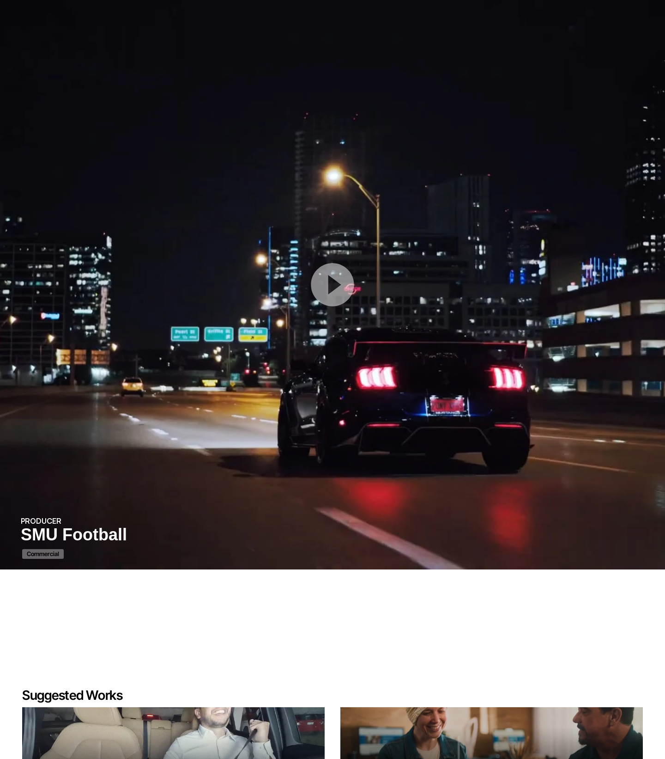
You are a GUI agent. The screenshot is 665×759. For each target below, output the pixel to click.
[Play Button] (332, 285)
